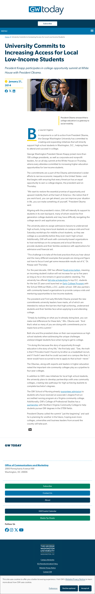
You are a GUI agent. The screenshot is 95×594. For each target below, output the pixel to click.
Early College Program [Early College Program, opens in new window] (73, 284)
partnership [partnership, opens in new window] (32, 405)
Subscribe (47, 24)
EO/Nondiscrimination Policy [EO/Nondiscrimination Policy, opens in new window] (47, 564)
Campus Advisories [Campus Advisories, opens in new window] (47, 560)
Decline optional (68, 588)
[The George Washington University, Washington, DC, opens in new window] (47, 549)
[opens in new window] (7, 532)
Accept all (85, 588)
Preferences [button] (53, 588)
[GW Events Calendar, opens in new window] (47, 511)
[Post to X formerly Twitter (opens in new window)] (10, 91)
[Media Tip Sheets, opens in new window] (47, 518)
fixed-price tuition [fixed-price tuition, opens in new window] (71, 270)
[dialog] (47, 585)
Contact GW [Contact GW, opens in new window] (47, 572)
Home (7, 37)
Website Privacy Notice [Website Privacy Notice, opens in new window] (47, 568)
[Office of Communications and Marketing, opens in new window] (26, 465)
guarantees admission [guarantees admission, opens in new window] (71, 391)
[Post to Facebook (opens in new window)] (6, 91)
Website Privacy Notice (75, 579)
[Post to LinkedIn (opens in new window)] (14, 91)
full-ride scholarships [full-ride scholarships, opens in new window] (58, 280)
